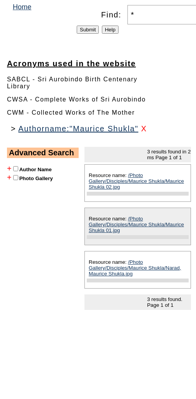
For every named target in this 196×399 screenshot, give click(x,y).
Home (22, 7)
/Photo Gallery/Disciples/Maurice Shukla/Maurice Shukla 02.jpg (136, 181)
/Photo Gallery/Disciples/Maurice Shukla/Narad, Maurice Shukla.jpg (135, 268)
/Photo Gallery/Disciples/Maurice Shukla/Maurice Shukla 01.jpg (136, 224)
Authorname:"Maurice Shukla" (78, 128)
